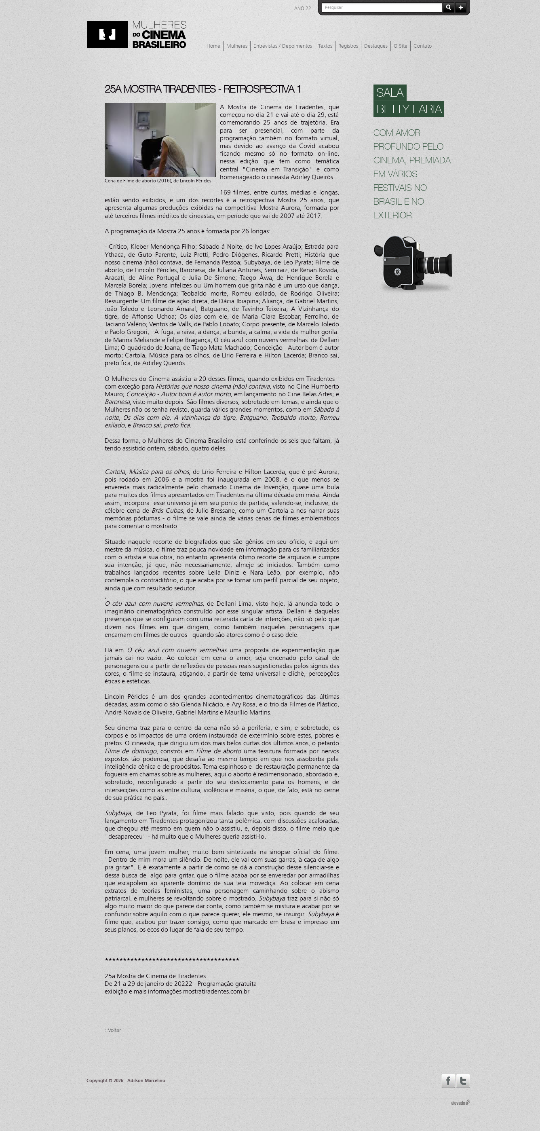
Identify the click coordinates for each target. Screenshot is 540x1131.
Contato (422, 46)
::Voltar (113, 1030)
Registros (348, 46)
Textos (325, 46)
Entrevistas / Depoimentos (282, 46)
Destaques (376, 46)
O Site (400, 46)
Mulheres (236, 46)
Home (213, 46)
